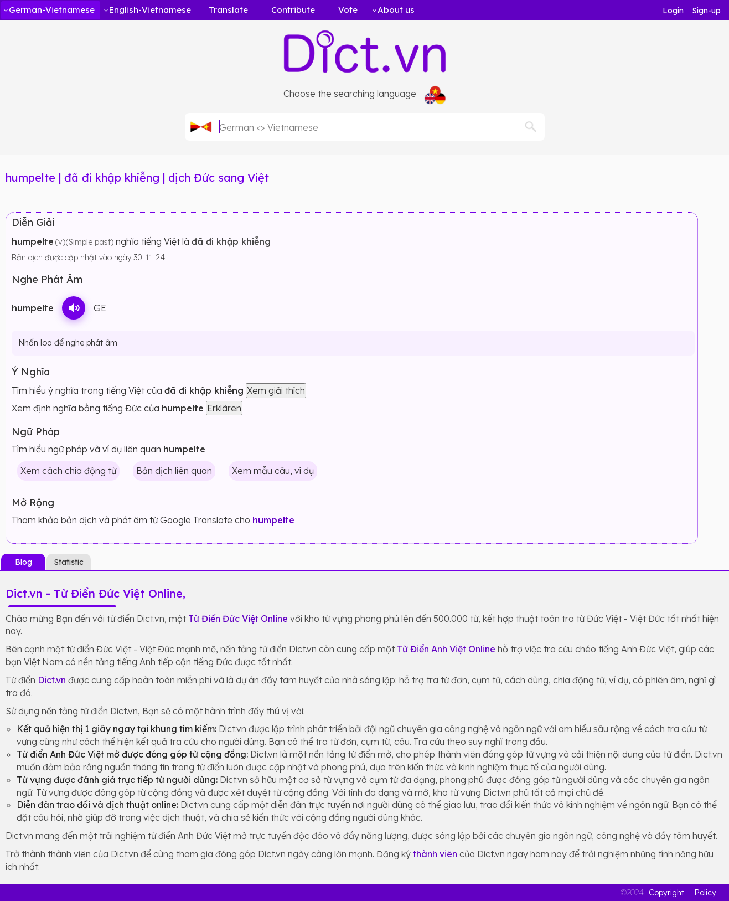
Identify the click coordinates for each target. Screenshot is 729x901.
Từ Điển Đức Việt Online (238, 618)
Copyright (666, 893)
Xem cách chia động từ (68, 470)
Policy (705, 893)
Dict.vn (52, 680)
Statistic (69, 562)
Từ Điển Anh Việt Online (446, 649)
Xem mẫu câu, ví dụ (273, 470)
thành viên (435, 853)
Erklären (224, 408)
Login (673, 11)
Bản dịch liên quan (174, 470)
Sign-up (706, 11)
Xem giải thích (276, 390)
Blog (23, 562)
